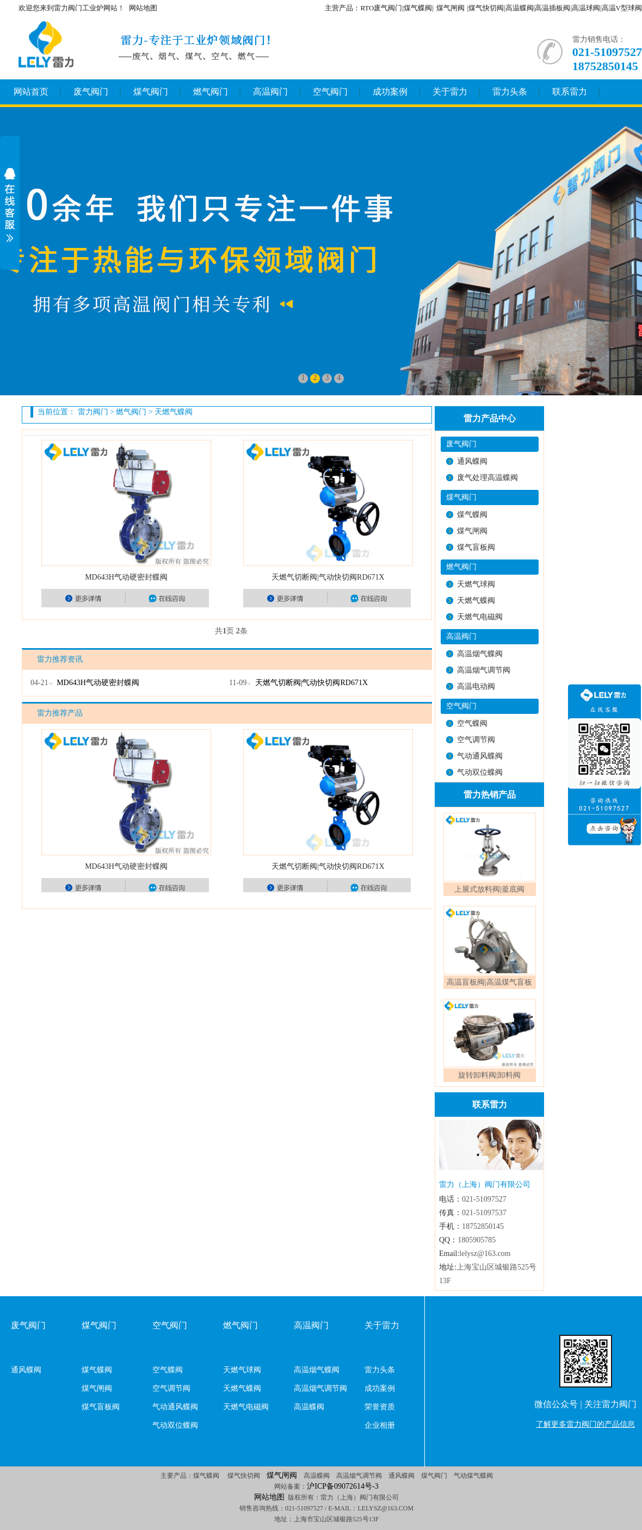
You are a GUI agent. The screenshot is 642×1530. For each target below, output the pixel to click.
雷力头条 (509, 91)
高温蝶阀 (309, 1407)
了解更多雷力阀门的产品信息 (585, 1424)
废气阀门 (90, 91)
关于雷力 (450, 91)
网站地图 (143, 8)
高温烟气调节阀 (483, 670)
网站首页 (31, 91)
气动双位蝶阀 (480, 772)
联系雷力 (569, 91)
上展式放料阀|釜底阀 (489, 889)
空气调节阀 (476, 740)
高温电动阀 (476, 686)
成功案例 (390, 91)
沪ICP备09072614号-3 (342, 1486)
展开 (10, 205)
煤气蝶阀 (472, 515)
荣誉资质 (380, 1407)
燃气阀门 (210, 91)
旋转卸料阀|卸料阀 (489, 1075)
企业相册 (380, 1425)
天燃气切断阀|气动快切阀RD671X (327, 577)
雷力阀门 (93, 412)
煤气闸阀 (450, 8)
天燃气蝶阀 (174, 412)
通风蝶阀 (472, 461)
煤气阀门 (150, 91)
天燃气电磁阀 (480, 617)
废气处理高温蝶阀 (487, 478)
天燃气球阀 (476, 584)
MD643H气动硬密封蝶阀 (126, 577)
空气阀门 (330, 91)
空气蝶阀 (472, 723)
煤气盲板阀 (476, 547)
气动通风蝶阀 (480, 756)
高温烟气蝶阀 (480, 654)
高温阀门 (270, 91)
